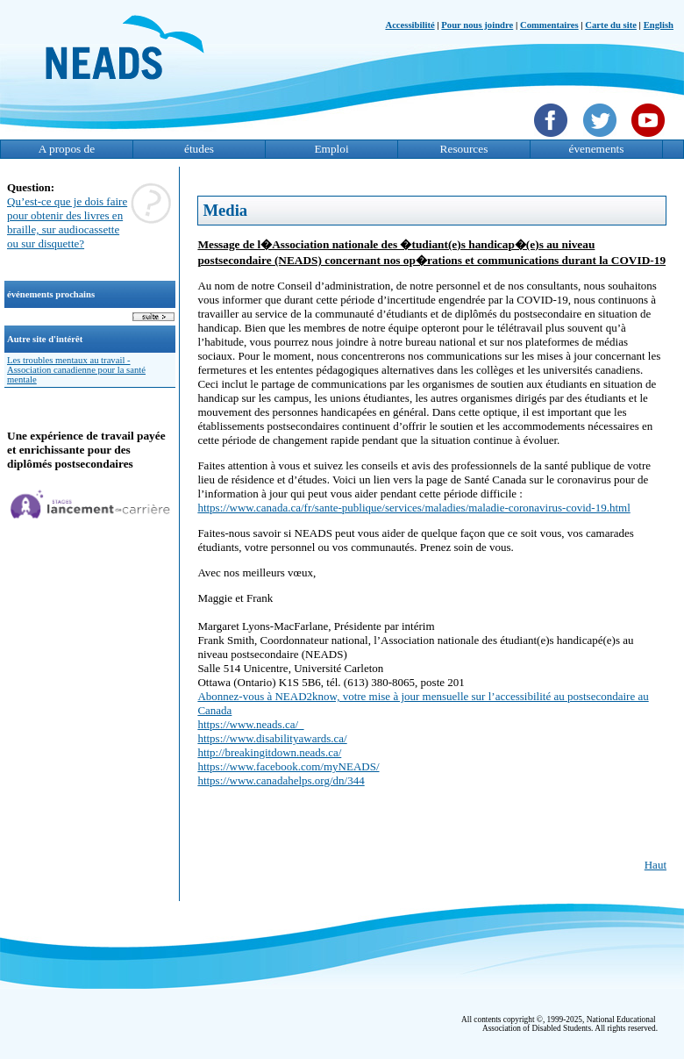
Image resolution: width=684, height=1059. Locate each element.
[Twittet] (602, 138)
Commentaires (549, 25)
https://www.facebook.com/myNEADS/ (288, 766)
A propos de (67, 148)
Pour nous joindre (477, 25)
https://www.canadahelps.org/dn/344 (280, 780)
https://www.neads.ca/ (250, 724)
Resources (464, 148)
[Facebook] (553, 138)
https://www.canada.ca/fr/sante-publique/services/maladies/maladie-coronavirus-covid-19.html (413, 507)
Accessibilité (409, 25)
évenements (596, 148)
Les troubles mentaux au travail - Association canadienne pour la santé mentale (76, 369)
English (658, 25)
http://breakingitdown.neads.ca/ (269, 752)
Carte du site (611, 25)
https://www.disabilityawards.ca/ (271, 738)
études (199, 148)
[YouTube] (650, 138)
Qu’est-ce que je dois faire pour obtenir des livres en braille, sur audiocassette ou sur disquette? (67, 222)
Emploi (331, 148)
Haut (655, 864)
